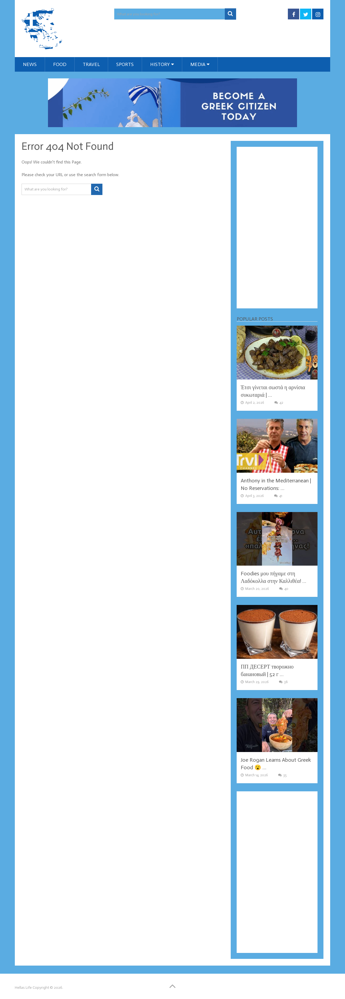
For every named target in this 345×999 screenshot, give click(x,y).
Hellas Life (23, 987)
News (30, 64)
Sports (125, 64)
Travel (91, 64)
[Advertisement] (277, 227)
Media (197, 64)
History (160, 64)
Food (59, 64)
